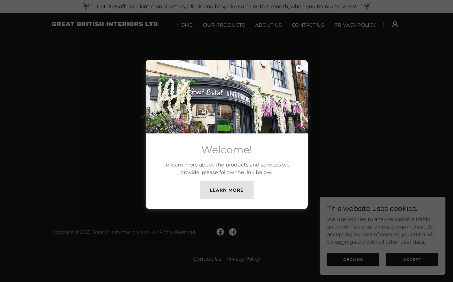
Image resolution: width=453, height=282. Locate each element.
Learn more (226, 190)
